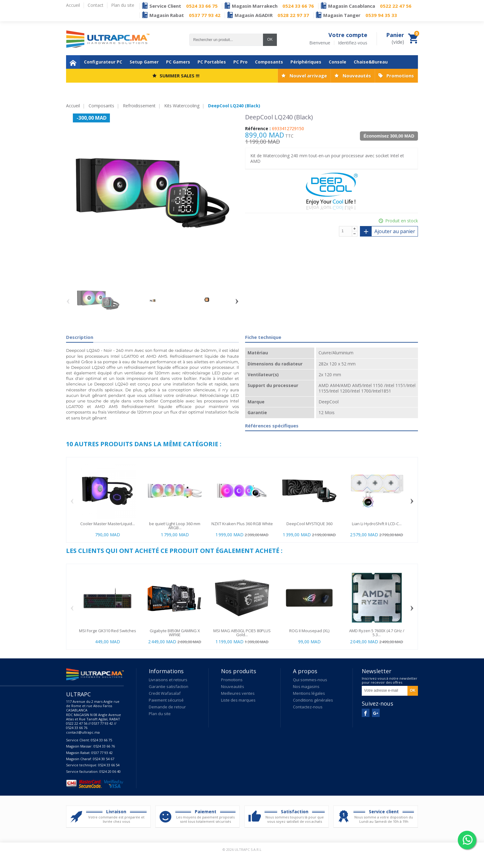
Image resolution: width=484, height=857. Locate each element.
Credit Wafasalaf (165, 693)
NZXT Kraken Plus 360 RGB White (242, 523)
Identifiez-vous (352, 43)
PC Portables (212, 62)
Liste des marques (238, 700)
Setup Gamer (144, 62)
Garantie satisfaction (168, 686)
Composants (269, 62)
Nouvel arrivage (308, 75)
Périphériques (305, 62)
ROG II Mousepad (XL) (309, 630)
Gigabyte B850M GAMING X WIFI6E (175, 632)
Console (337, 62)
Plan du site (160, 713)
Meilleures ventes (238, 693)
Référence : (258, 128)
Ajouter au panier (387, 231)
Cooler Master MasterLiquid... (107, 523)
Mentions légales (309, 693)
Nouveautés (357, 75)
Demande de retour (167, 707)
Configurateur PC (103, 62)
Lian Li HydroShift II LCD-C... (377, 523)
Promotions (400, 75)
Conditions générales (313, 700)
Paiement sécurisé (166, 700)
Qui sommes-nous (310, 679)
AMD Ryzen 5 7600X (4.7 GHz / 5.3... (376, 632)
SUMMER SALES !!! (179, 75)
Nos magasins (306, 686)
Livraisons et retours (168, 679)
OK (270, 39)
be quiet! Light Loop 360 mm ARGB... (174, 525)
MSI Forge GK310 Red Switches (107, 630)
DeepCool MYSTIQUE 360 (309, 523)
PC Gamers (178, 62)
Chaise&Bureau (371, 62)
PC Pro (240, 62)
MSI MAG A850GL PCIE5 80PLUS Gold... (242, 632)
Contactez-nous (308, 707)
